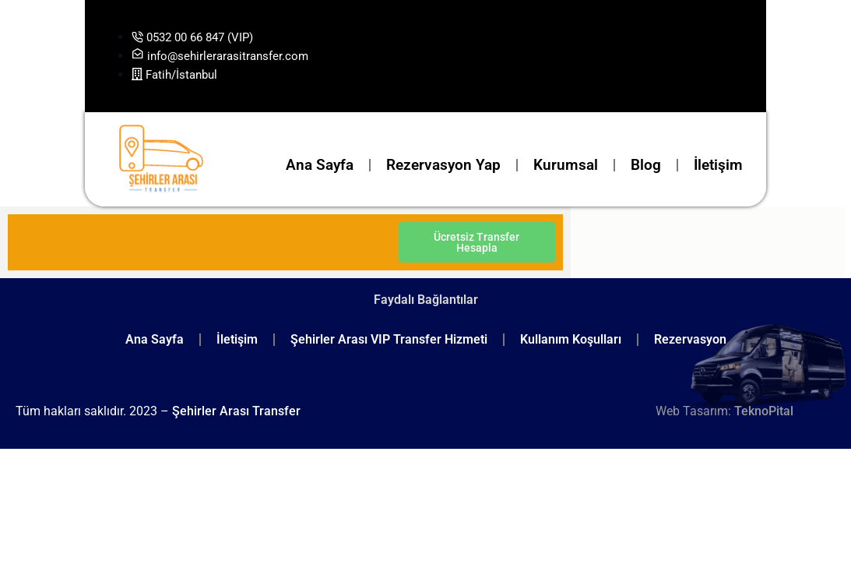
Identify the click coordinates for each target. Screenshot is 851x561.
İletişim (718, 165)
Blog (646, 165)
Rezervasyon (690, 339)
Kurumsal (565, 165)
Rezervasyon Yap (443, 165)
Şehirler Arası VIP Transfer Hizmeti (388, 339)
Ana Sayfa (319, 165)
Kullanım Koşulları (570, 339)
